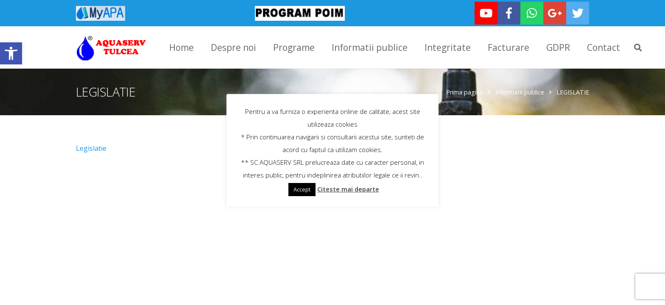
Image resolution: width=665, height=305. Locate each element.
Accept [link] (301, 189)
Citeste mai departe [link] (348, 189)
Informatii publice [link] (519, 91)
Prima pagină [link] (464, 91)
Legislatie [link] (91, 147)
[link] (11, 53)
